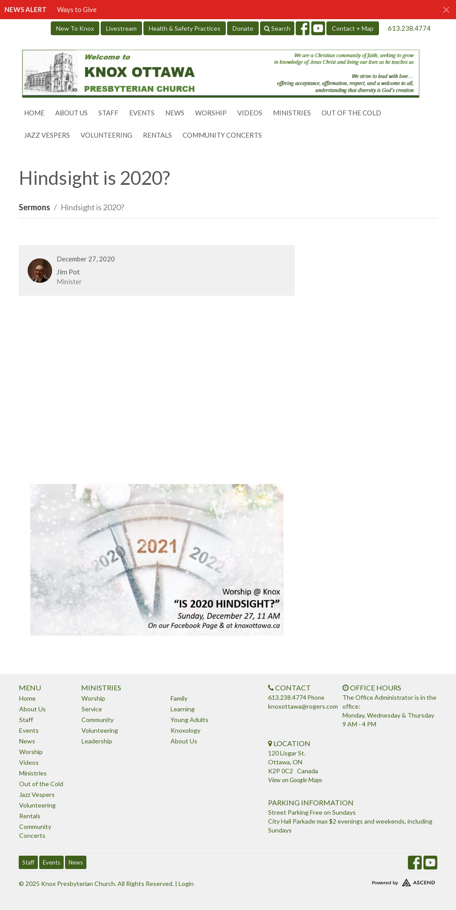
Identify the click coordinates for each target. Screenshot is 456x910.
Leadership (96, 741)
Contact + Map (353, 28)
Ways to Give (77, 9)
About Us (71, 113)
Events (142, 113)
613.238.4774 (409, 28)
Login (186, 883)
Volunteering (106, 135)
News (174, 113)
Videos (249, 113)
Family (179, 698)
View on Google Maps (295, 779)
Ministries (292, 113)
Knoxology (185, 730)
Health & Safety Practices (184, 28)
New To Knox (75, 28)
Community (97, 719)
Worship (211, 113)
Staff (108, 113)
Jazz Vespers (47, 135)
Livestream (121, 28)
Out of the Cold (351, 113)
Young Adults (189, 719)
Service (91, 709)
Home (34, 113)
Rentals (157, 135)
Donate (242, 28)
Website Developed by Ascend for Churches (388, 880)
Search (277, 28)
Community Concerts (222, 135)
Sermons (34, 207)
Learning (183, 709)
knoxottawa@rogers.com (303, 706)
